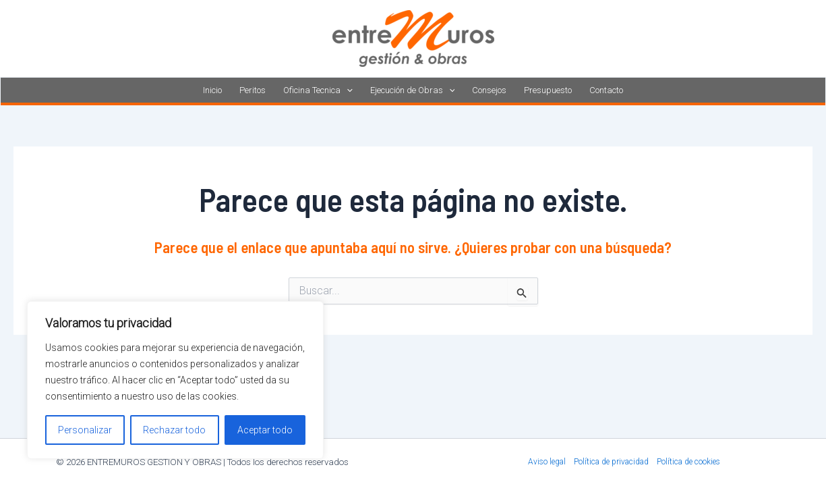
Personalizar (85, 430)
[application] (347, 90)
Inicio (212, 90)
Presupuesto (548, 90)
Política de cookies (688, 461)
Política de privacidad (611, 461)
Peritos (252, 90)
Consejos (489, 90)
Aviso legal (547, 461)
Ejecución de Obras (412, 90)
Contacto (606, 90)
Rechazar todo (174, 430)
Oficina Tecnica (318, 90)
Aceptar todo (265, 430)
